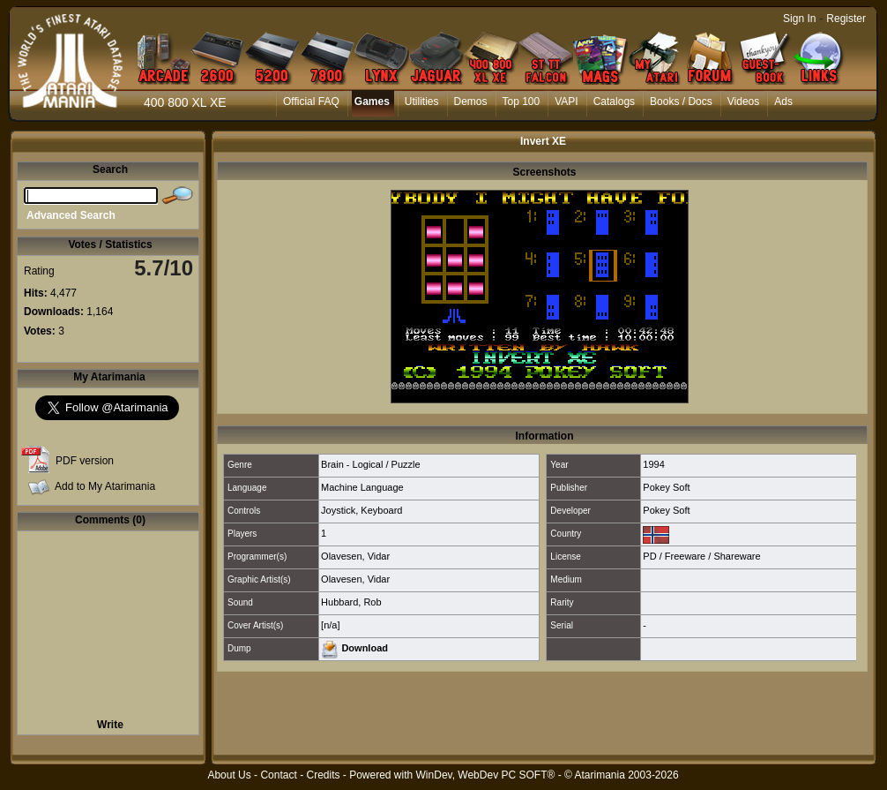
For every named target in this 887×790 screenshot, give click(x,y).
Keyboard (381, 510)
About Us (228, 775)
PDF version (85, 461)
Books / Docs (681, 101)
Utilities (422, 101)
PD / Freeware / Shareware (701, 556)
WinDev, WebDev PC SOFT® (485, 775)
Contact (278, 775)
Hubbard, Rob (351, 602)
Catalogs (614, 101)
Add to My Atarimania (105, 486)
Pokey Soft (666, 487)
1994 (653, 464)
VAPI (566, 101)
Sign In (799, 18)
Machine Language (362, 487)
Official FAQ (311, 101)
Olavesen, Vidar (355, 556)
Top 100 (521, 101)
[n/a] (330, 625)
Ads (783, 101)
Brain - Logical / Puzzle (371, 464)
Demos (471, 101)
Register (846, 18)
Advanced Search (71, 215)
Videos (743, 101)
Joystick (338, 510)
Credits (322, 775)
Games (372, 101)
